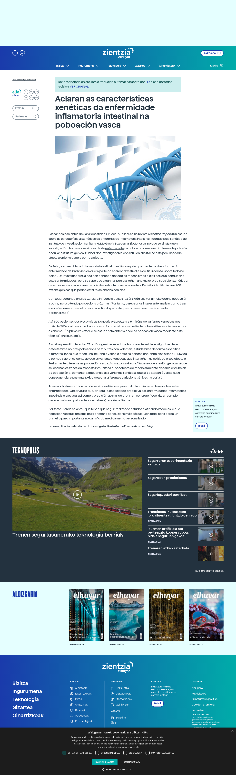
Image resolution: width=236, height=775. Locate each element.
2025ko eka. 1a (196, 644)
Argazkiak (79, 705)
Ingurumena (27, 691)
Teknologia (25, 699)
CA (31, 98)
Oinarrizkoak (28, 715)
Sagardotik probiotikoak (167, 478)
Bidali (201, 425)
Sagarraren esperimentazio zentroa (170, 462)
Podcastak (79, 716)
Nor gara (197, 688)
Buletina (216, 65)
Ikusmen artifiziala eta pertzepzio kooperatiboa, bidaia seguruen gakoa (168, 532)
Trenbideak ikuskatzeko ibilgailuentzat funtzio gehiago (172, 513)
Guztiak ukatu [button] (132, 762)
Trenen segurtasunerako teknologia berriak (67, 535)
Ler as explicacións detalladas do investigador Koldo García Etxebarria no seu (101, 426)
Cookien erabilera (203, 704)
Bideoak (78, 710)
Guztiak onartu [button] (104, 762)
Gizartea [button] (142, 65)
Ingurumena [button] (88, 65)
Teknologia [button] (116, 65)
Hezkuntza (120, 688)
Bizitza (20, 683)
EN (26, 98)
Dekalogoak (121, 694)
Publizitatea (199, 693)
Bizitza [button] (62, 65)
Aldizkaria (212, 53)
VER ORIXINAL (79, 86)
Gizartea (22, 707)
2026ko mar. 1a (76, 644)
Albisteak (78, 688)
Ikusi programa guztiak (209, 570)
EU (26, 92)
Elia (148, 82)
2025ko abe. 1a (116, 644)
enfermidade (114, 248)
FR (37, 92)
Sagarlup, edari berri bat (167, 495)
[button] (15, 52)
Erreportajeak (81, 721)
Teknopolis (25, 450)
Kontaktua (198, 710)
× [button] (232, 731)
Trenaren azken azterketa (168, 548)
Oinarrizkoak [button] (169, 65)
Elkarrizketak (80, 694)
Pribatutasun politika (204, 699)
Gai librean (120, 705)
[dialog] (118, 751)
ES (31, 92)
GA (36, 98)
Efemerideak (121, 699)
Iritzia (76, 699)
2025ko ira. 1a (155, 644)
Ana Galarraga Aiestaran (24, 80)
